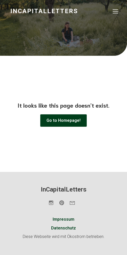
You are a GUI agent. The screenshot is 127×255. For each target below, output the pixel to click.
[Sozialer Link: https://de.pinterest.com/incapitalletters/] (63, 202)
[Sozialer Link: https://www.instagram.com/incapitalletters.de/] (53, 202)
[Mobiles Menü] (115, 11)
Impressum (63, 219)
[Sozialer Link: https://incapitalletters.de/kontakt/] (74, 202)
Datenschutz (63, 228)
